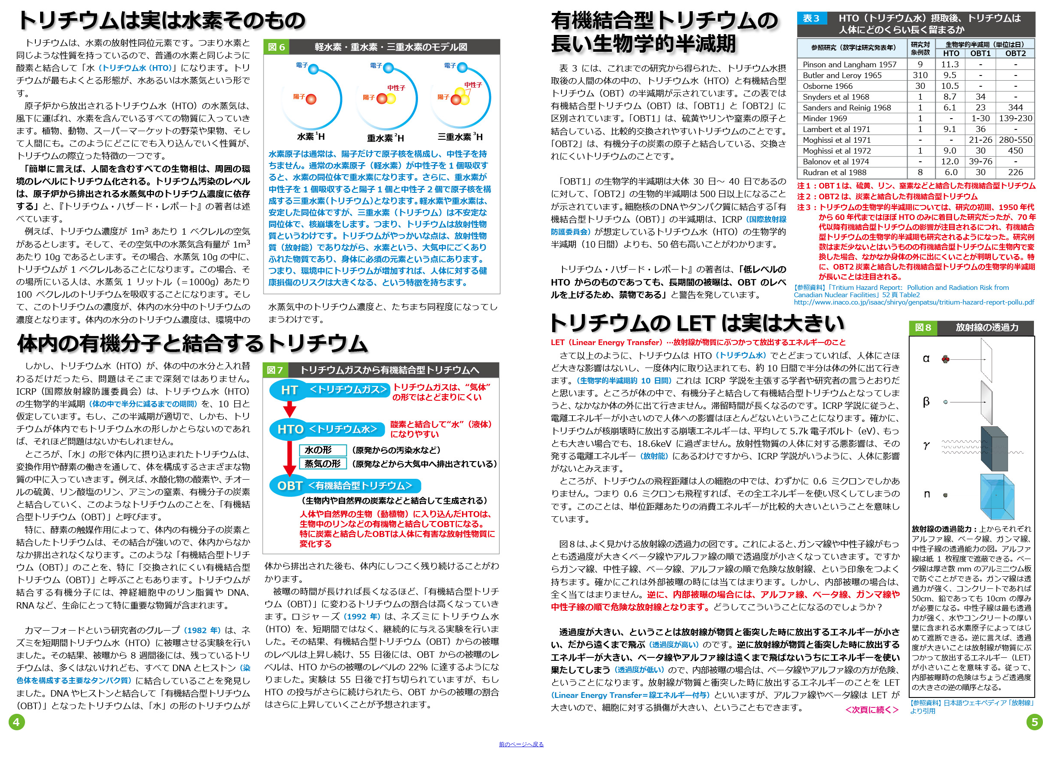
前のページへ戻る (521, 744)
